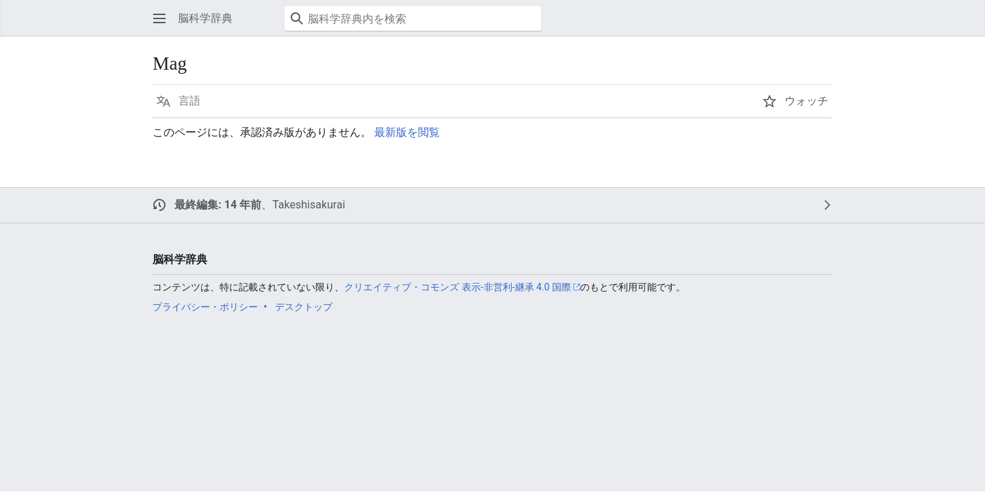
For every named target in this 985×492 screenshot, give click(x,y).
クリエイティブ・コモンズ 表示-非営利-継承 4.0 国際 (457, 287)
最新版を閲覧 (407, 132)
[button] (159, 18)
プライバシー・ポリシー (205, 306)
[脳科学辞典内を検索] (413, 18)
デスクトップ (303, 306)
